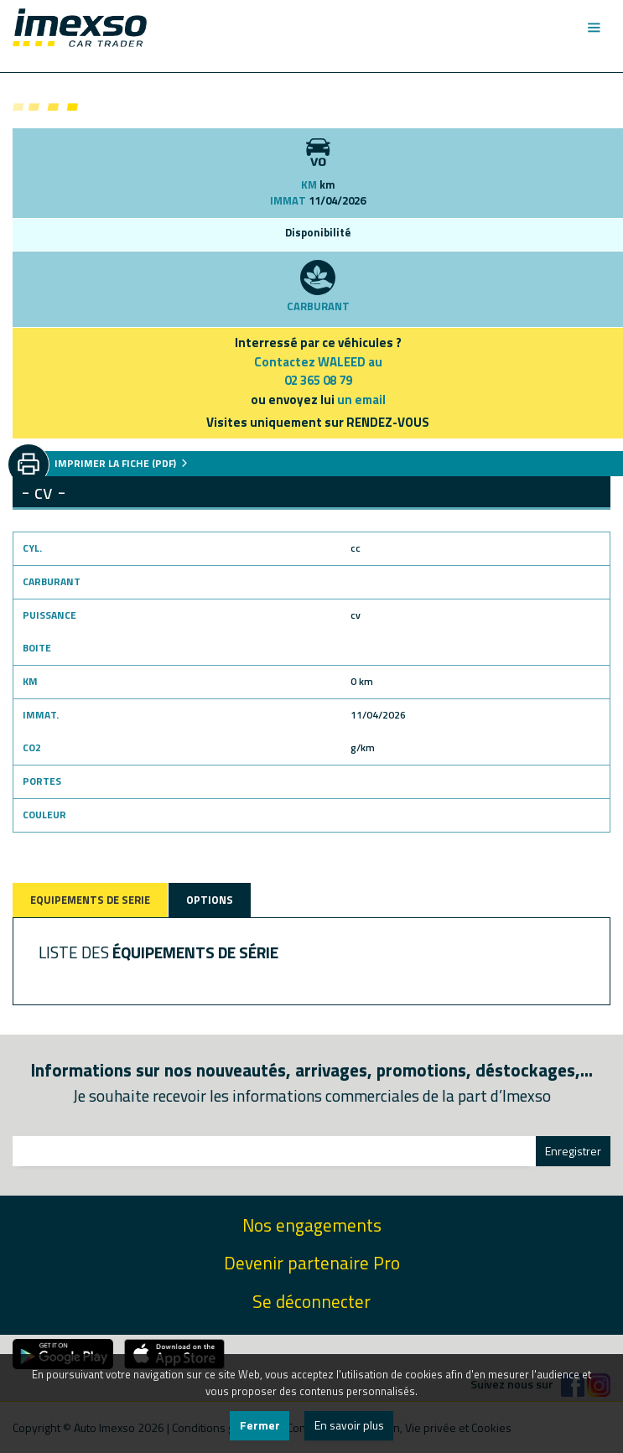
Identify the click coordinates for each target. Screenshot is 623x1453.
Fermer (260, 1425)
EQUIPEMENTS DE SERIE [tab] (90, 899)
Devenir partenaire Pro (312, 1263)
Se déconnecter (311, 1302)
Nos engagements (312, 1225)
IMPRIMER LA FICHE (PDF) (122, 463)
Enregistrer (573, 1151)
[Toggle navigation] (593, 27)
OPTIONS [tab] (209, 899)
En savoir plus (349, 1425)
